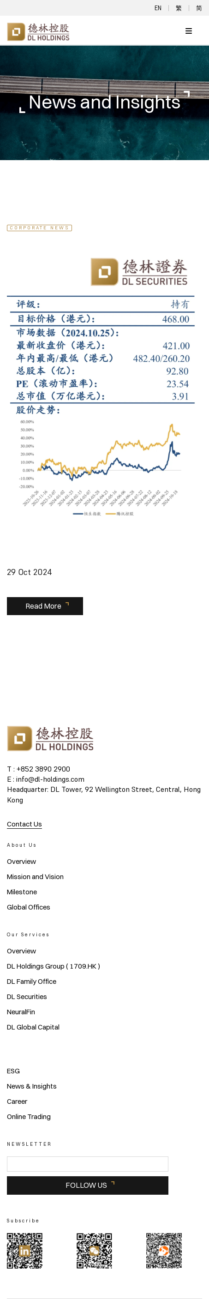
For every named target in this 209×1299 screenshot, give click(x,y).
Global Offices (28, 907)
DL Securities (27, 997)
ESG (13, 1071)
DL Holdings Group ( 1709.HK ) (53, 966)
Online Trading (29, 1117)
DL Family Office (31, 981)
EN (158, 8)
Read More (43, 606)
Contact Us (24, 824)
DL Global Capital (33, 1027)
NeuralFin (21, 1012)
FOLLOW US (86, 1185)
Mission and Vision (35, 877)
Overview (21, 861)
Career (17, 1101)
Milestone (22, 892)
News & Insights (32, 1086)
